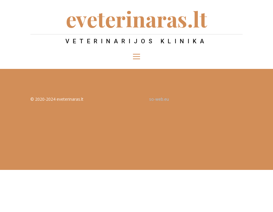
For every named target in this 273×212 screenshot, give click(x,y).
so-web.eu (159, 99)
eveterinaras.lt (136, 18)
